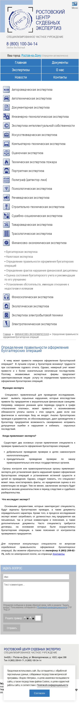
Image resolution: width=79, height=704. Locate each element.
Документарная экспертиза (31, 107)
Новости (21, 77)
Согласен (39, 693)
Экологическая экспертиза (30, 306)
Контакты (60, 77)
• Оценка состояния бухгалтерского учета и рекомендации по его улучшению (40, 277)
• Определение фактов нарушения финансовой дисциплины (41, 270)
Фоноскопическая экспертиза (32, 297)
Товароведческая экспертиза (32, 225)
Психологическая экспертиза (32, 189)
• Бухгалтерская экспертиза (21, 251)
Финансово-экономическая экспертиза (39, 243)
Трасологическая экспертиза (32, 234)
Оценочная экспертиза (27, 153)
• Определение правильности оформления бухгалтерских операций (39, 263)
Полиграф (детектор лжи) (29, 180)
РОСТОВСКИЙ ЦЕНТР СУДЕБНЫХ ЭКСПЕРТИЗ (50, 19)
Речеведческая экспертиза (30, 198)
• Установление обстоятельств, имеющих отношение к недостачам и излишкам (37, 286)
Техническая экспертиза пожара (34, 162)
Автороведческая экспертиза (32, 90)
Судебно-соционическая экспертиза (37, 216)
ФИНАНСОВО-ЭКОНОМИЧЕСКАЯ (32, 334)
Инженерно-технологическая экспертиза (40, 117)
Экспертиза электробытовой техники (37, 315)
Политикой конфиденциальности (52, 607)
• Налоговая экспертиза (19, 256)
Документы (60, 62)
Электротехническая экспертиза (34, 324)
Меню (75, 8)
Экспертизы (21, 70)
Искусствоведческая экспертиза (34, 135)
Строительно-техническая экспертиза (38, 207)
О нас (60, 70)
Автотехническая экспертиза (32, 98)
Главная (21, 62)
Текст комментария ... (36, 592)
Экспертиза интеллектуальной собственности (43, 126)
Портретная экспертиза (28, 171)
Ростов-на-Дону (31, 55)
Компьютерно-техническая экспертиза (38, 144)
